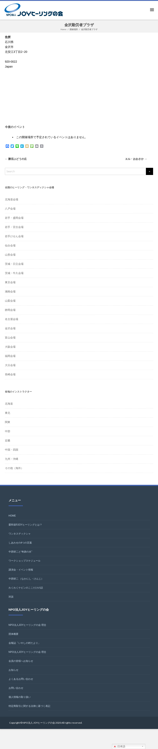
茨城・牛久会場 (14, 273)
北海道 (9, 403)
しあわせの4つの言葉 (20, 542)
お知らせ (13, 670)
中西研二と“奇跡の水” (20, 551)
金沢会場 (10, 328)
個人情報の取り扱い (20, 697)
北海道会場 (11, 199)
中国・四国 (11, 449)
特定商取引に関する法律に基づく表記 (29, 706)
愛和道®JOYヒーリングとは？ (25, 524)
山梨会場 (10, 300)
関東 (7, 422)
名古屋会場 (11, 319)
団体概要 (13, 634)
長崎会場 (10, 374)
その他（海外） (14, 468)
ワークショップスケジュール (24, 560)
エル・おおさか (136, 158)
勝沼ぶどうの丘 (16, 158)
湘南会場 (10, 291)
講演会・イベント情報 (21, 569)
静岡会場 (10, 309)
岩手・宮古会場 (14, 227)
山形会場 (10, 254)
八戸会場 (10, 208)
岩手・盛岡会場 (14, 217)
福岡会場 (10, 356)
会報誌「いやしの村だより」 (24, 643)
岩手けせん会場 (14, 236)
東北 (7, 412)
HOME (12, 515)
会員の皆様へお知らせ (21, 661)
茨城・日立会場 (14, 263)
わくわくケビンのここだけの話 (26, 587)
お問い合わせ (16, 688)
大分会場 (10, 365)
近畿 (7, 440)
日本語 (119, 746)
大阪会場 (10, 346)
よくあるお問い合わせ (21, 679)
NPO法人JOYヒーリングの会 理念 (27, 625)
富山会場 (10, 337)
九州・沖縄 (11, 458)
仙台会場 (10, 245)
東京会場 (10, 282)
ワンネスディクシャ (20, 533)
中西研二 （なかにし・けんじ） (26, 578)
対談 (11, 596)
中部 (7, 431)
